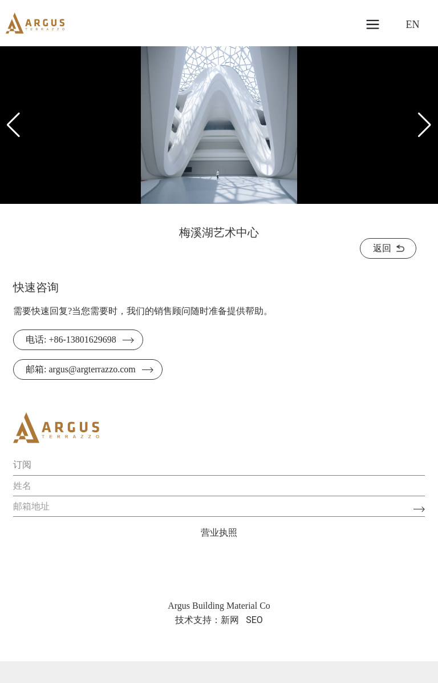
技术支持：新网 (207, 619)
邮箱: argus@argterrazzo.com (81, 369)
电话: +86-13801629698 (71, 339)
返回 (382, 248)
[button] (424, 125)
